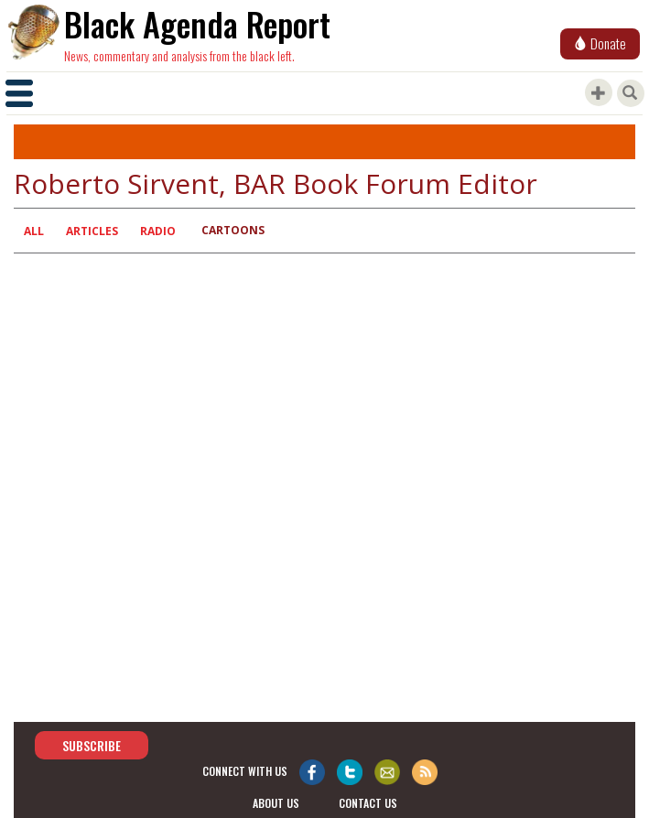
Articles (92, 231)
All (34, 231)
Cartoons (233, 230)
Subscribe (91, 745)
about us (276, 803)
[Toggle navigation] (19, 93)
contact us (368, 803)
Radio (158, 231)
